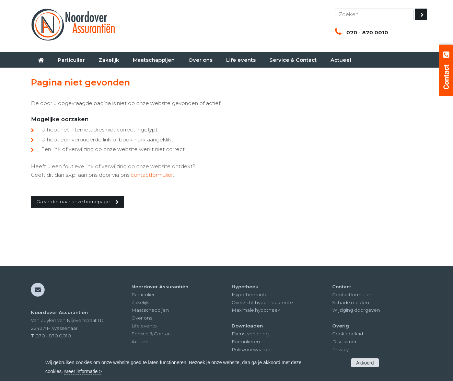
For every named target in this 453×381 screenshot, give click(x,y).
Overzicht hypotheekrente (262, 302)
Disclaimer (344, 341)
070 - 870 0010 (367, 32)
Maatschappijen (150, 310)
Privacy (340, 349)
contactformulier (152, 175)
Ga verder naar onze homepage (73, 201)
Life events (143, 325)
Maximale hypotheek (256, 310)
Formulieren (246, 341)
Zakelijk (140, 302)
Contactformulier (351, 294)
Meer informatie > (83, 371)
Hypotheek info (250, 294)
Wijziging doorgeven (356, 310)
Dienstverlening (250, 333)
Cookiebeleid (347, 333)
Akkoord (365, 363)
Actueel (140, 341)
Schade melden (350, 302)
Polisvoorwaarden (253, 349)
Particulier (143, 294)
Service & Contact (151, 333)
